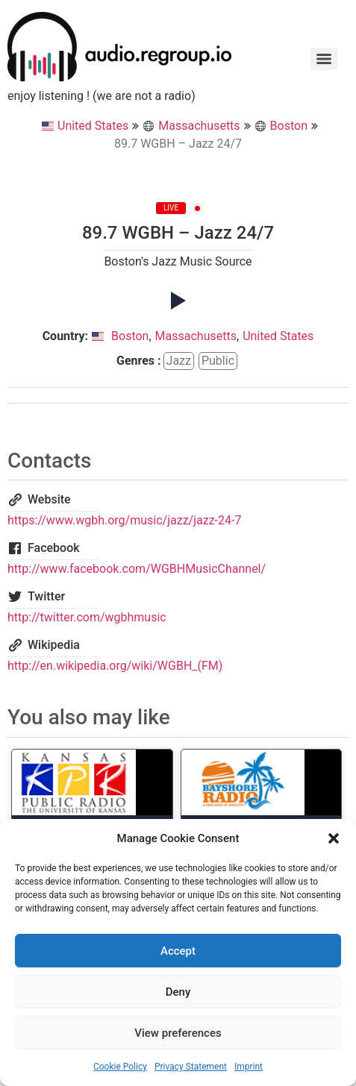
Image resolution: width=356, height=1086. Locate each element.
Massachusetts (191, 126)
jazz (178, 361)
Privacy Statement (190, 1066)
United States (85, 126)
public (218, 361)
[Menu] (323, 59)
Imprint (248, 1066)
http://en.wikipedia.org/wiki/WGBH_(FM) (114, 666)
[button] (333, 838)
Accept (178, 951)
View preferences (177, 1033)
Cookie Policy (120, 1066)
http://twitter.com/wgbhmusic (86, 617)
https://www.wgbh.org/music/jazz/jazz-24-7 (124, 520)
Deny (178, 992)
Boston (280, 126)
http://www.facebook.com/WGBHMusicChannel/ (136, 569)
